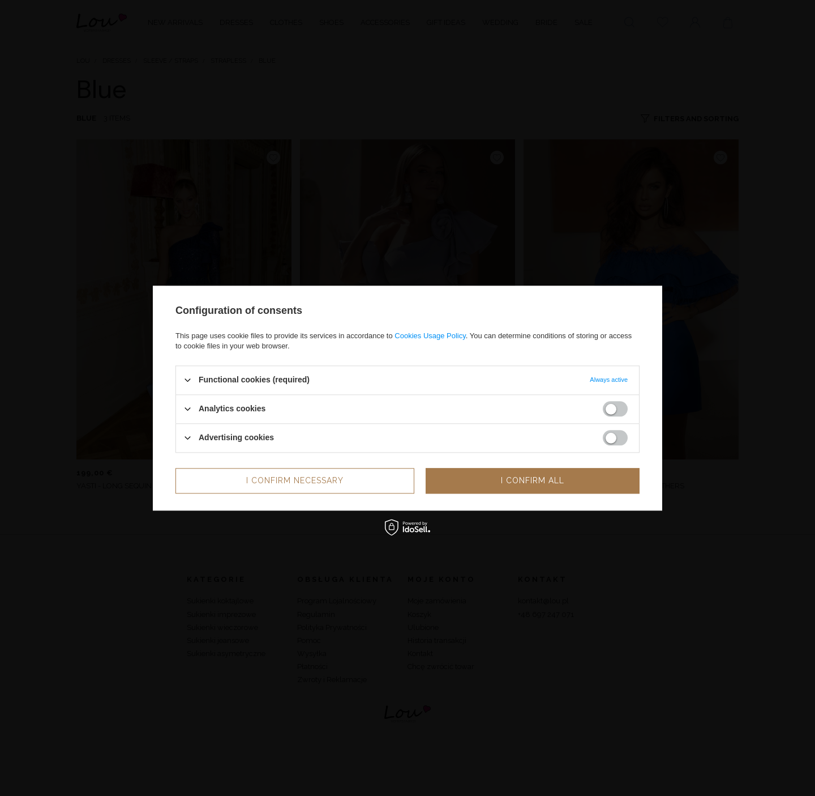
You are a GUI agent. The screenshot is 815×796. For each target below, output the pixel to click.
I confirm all (532, 480)
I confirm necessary (295, 480)
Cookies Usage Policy (429, 335)
